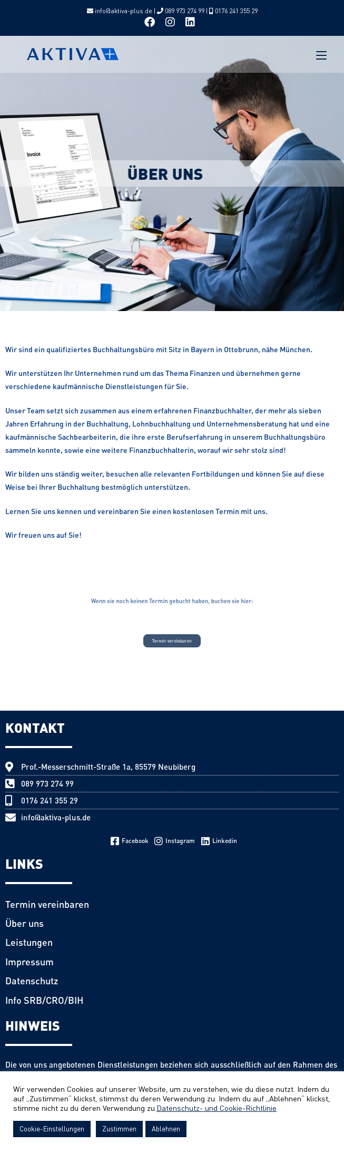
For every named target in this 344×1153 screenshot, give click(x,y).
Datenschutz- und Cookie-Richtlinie (216, 1107)
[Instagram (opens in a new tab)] (170, 22)
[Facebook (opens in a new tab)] (152, 22)
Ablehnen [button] (166, 1129)
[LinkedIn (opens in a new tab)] (190, 22)
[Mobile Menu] (321, 54)
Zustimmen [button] (119, 1129)
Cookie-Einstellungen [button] (51, 1129)
